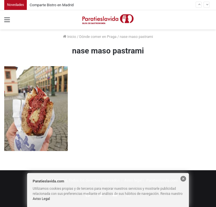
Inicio (69, 36)
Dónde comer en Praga (98, 36)
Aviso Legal (41, 199)
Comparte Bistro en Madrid (52, 5)
